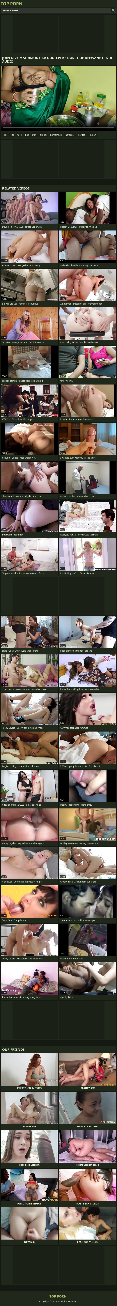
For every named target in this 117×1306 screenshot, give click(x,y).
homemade (56, 134)
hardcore (70, 134)
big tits (43, 134)
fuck (19, 134)
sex (5, 134)
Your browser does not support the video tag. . (58, 98)
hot (27, 134)
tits (12, 134)
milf (34, 134)
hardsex (82, 134)
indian (93, 134)
